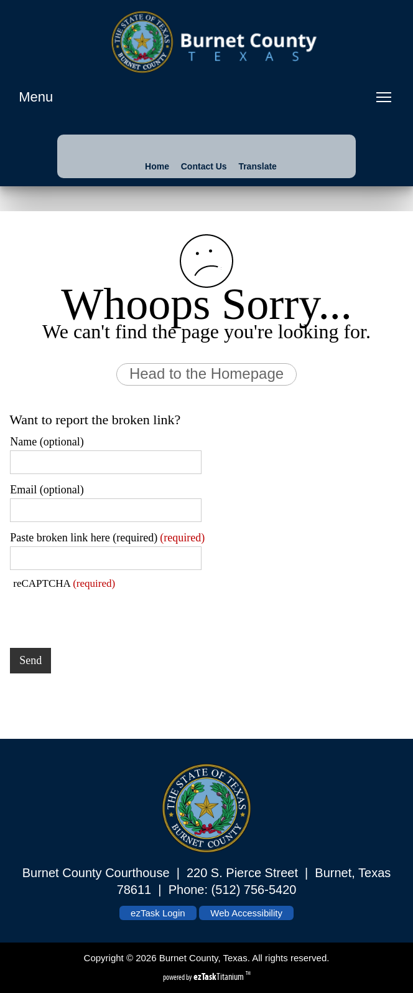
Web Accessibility (246, 913)
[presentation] (104, 614)
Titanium (219, 976)
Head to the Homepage (206, 373)
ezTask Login (158, 913)
